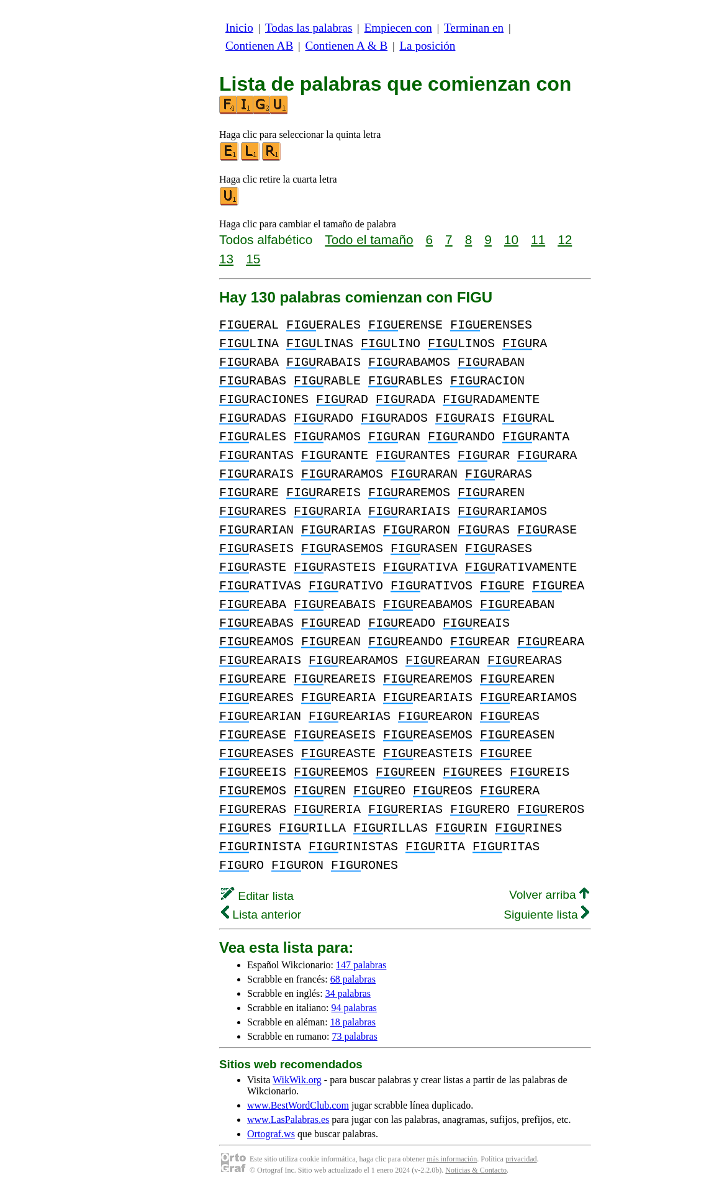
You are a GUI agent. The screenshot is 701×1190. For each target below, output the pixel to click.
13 (226, 259)
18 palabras (353, 1022)
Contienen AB (259, 45)
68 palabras (353, 979)
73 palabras (354, 1036)
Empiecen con (398, 27)
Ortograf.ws (271, 1134)
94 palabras (354, 1007)
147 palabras (361, 965)
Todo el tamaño (369, 239)
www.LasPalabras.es (288, 1119)
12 (565, 239)
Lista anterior (261, 914)
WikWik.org (297, 1079)
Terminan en (474, 27)
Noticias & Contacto (476, 1170)
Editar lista (257, 895)
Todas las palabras (308, 27)
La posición (427, 45)
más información (452, 1159)
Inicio (239, 27)
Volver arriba (549, 894)
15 (253, 259)
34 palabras (348, 993)
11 (538, 239)
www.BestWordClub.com (298, 1105)
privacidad (521, 1159)
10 (511, 239)
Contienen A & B (346, 45)
